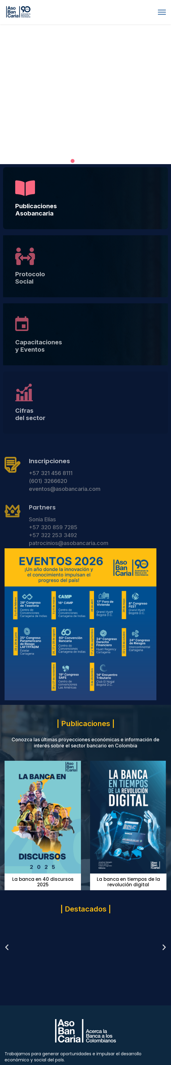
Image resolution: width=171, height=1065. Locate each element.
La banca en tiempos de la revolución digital (128, 882)
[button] (73, 161)
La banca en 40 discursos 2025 (43, 882)
